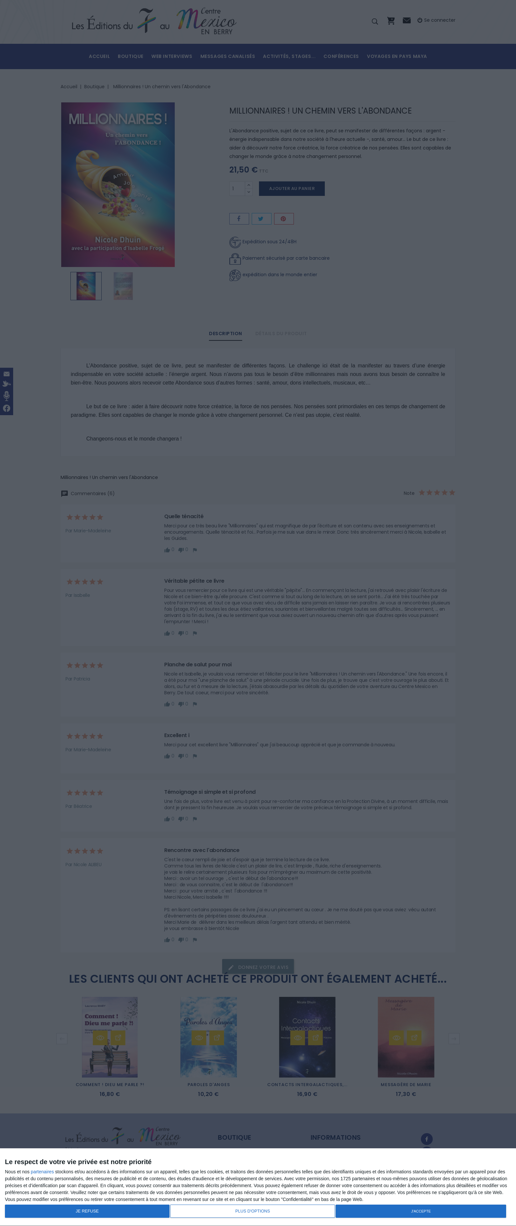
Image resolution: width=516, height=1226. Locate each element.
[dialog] (258, 1187)
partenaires (42, 1171)
